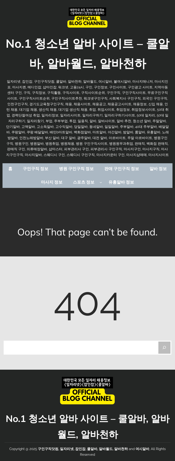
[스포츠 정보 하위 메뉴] (101, 182)
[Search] (164, 348)
